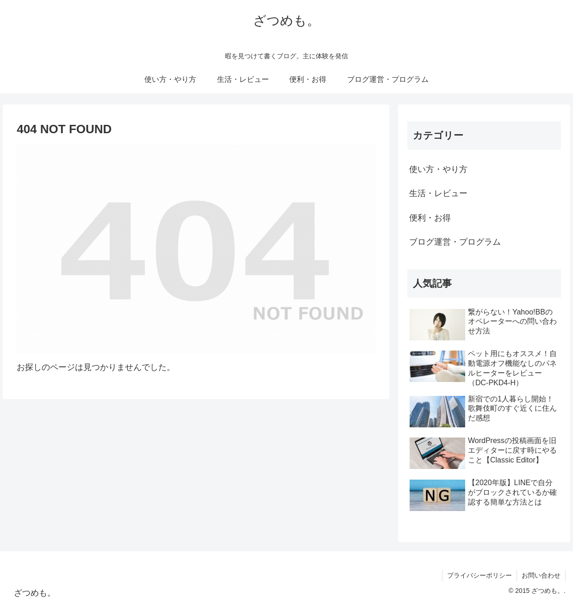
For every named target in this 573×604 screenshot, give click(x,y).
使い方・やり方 (438, 169)
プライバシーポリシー (479, 575)
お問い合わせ (541, 575)
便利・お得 (430, 217)
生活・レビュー (438, 193)
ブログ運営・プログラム (455, 242)
